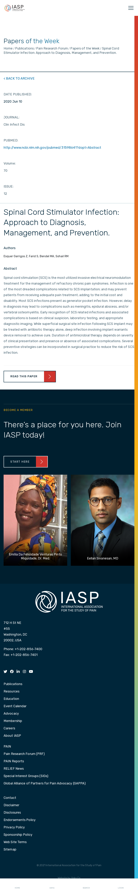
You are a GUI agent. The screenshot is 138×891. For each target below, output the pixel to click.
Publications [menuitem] (13, 684)
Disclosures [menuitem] (12, 812)
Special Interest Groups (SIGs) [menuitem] (26, 776)
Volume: (10, 163)
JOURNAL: (11, 117)
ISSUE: (8, 186)
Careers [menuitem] (9, 728)
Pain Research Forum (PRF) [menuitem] (24, 754)
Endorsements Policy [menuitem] (20, 820)
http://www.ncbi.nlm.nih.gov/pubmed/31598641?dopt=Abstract (52, 148)
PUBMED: (11, 140)
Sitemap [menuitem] (10, 849)
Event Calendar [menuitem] (15, 706)
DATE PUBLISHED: (18, 94)
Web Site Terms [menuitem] (15, 842)
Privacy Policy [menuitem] (14, 827)
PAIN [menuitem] (7, 746)
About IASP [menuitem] (12, 736)
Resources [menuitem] (11, 691)
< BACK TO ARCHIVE (19, 78)
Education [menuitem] (11, 699)
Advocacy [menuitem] (11, 714)
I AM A (51, 885)
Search (86, 885)
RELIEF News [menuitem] (14, 769)
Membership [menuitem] (13, 721)
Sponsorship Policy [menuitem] (18, 835)
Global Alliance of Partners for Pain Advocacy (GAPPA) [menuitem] (45, 783)
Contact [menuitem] (10, 798)
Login (121, 885)
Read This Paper (24, 376)
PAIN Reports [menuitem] (14, 761)
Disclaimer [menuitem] (11, 805)
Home (17, 885)
